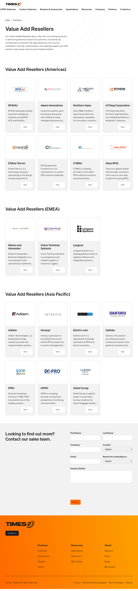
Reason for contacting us (115, 456)
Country (107, 444)
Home (7, 20)
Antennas (42, 552)
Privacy (77, 584)
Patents (129, 584)
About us (109, 552)
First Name (76, 433)
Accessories (44, 558)
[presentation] (90, 494)
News (107, 558)
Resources (87, 9)
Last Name (109, 433)
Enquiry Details (78, 468)
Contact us (125, 9)
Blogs (107, 563)
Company (100, 9)
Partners (112, 9)
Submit (75, 504)
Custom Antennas (28, 9)
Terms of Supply (116, 584)
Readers (42, 563)
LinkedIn (111, 569)
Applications (72, 9)
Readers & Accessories (51, 9)
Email (73, 456)
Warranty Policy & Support (94, 584)
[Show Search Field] (130, 4)
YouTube (78, 563)
